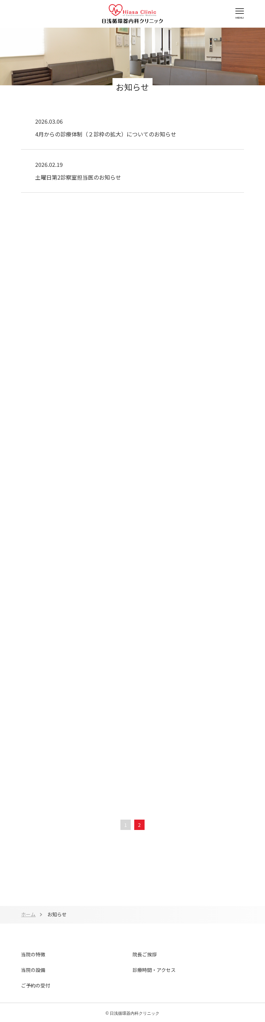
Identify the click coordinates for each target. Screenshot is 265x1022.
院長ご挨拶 (144, 954)
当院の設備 (33, 969)
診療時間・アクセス (154, 969)
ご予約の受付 (35, 985)
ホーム (28, 914)
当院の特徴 (33, 954)
